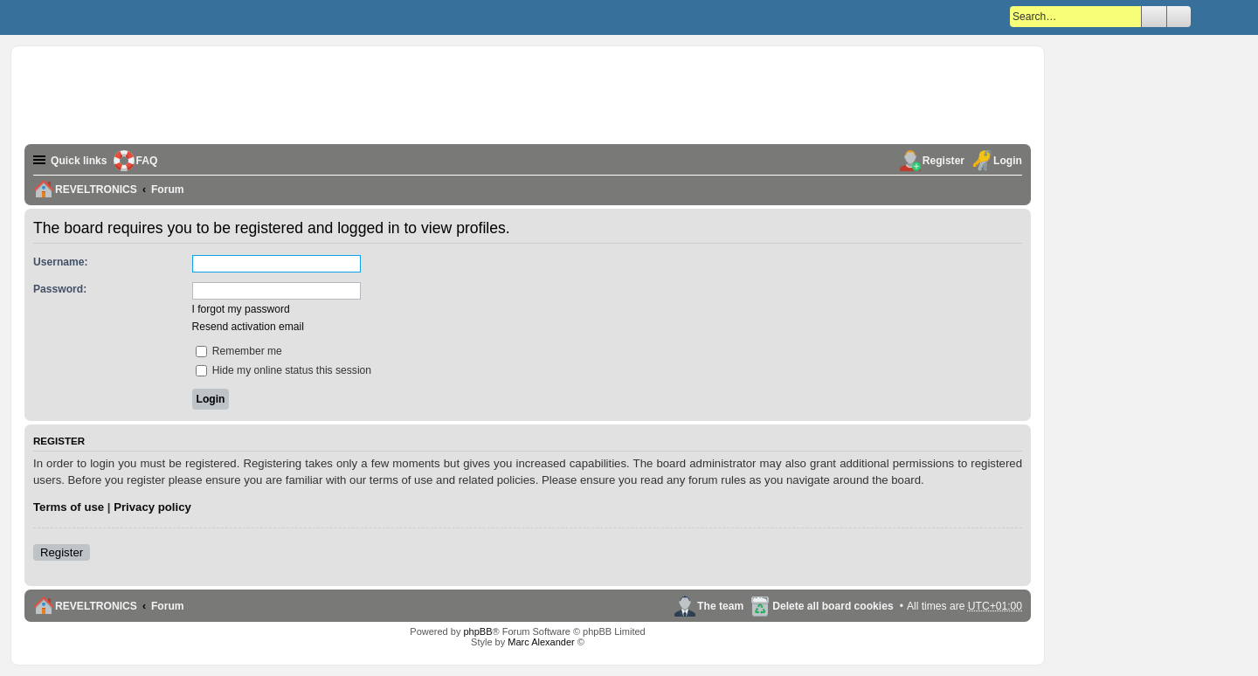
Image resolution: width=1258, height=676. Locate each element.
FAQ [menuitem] (147, 161)
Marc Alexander (541, 642)
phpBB (477, 631)
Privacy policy (152, 507)
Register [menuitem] (943, 161)
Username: (60, 262)
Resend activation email (248, 327)
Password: (59, 289)
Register (61, 552)
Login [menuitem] (1007, 161)
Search (1154, 16)
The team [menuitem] (720, 606)
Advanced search (1179, 16)
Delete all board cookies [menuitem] (832, 606)
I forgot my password (241, 309)
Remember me (239, 351)
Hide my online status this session (284, 370)
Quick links (79, 161)
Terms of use (68, 507)
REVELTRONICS (96, 606)
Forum (167, 606)
